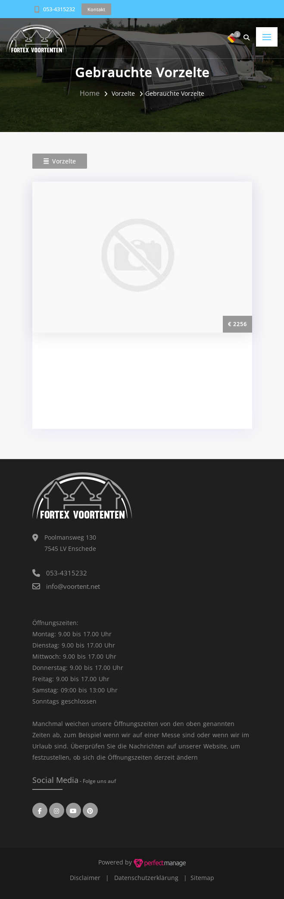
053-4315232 (59, 9)
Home (90, 93)
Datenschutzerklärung (146, 878)
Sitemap (202, 878)
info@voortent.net (73, 586)
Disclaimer (85, 878)
